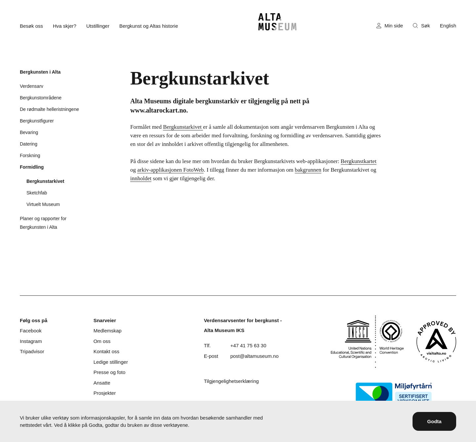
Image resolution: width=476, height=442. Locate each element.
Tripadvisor (32, 351)
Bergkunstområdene (40, 97)
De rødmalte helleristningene (49, 109)
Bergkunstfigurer (37, 120)
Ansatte (102, 383)
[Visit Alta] (436, 341)
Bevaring (29, 132)
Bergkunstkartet (359, 161)
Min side (390, 26)
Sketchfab (36, 192)
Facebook (31, 330)
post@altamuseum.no (254, 356)
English (448, 25)
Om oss (102, 341)
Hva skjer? (64, 26)
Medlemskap (108, 330)
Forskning (30, 155)
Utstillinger (97, 26)
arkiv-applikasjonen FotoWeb (170, 170)
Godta (434, 421)
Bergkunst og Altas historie (148, 26)
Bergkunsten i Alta (40, 72)
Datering (28, 144)
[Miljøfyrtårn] (393, 394)
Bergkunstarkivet (45, 181)
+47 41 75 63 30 (248, 345)
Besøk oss (31, 26)
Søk (421, 25)
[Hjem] (277, 21)
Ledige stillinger (111, 362)
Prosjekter (105, 393)
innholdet (140, 178)
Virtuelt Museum (43, 204)
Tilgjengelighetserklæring (231, 381)
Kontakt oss (106, 351)
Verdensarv (31, 86)
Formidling (32, 167)
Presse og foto (110, 372)
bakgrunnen (308, 170)
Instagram (31, 341)
